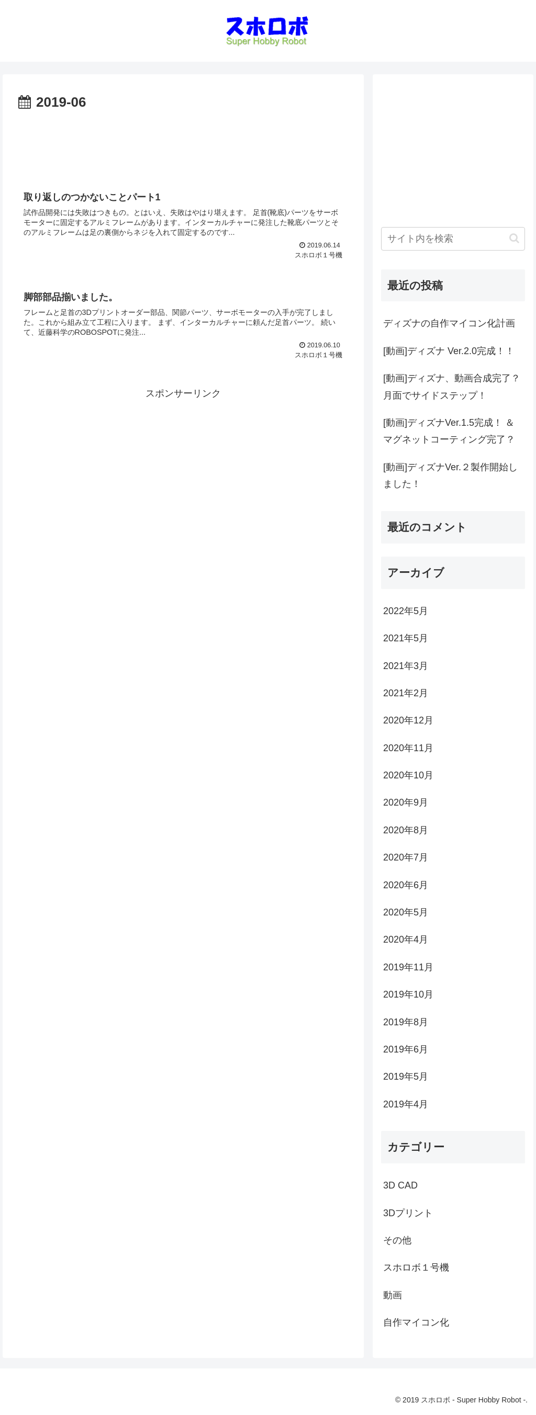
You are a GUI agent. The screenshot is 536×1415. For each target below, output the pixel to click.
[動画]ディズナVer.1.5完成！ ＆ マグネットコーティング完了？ (449, 431)
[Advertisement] (183, 146)
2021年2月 (405, 693)
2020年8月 (405, 830)
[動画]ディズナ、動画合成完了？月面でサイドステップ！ (451, 386)
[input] (452, 239)
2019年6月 (405, 1049)
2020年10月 (408, 775)
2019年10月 (408, 994)
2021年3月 (405, 666)
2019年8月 (405, 1022)
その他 (397, 1240)
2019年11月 (408, 967)
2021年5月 (405, 638)
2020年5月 (405, 912)
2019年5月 (405, 1076)
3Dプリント (408, 1213)
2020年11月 (408, 748)
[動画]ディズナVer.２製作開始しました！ (450, 475)
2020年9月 (405, 802)
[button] (514, 238)
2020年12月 (408, 720)
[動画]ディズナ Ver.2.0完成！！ (449, 351)
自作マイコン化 (416, 1322)
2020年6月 (405, 885)
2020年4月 (405, 939)
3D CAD (400, 1185)
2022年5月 (405, 611)
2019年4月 (405, 1104)
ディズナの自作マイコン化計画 (449, 323)
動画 (392, 1295)
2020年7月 (405, 857)
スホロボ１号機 (416, 1267)
